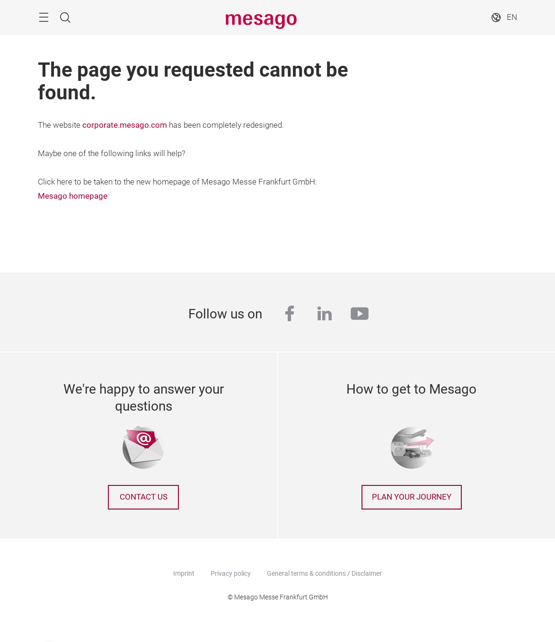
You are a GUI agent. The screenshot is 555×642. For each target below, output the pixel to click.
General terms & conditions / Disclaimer (324, 573)
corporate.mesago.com (124, 125)
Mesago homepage (72, 196)
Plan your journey (411, 496)
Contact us (143, 496)
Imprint (183, 573)
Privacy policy (231, 573)
